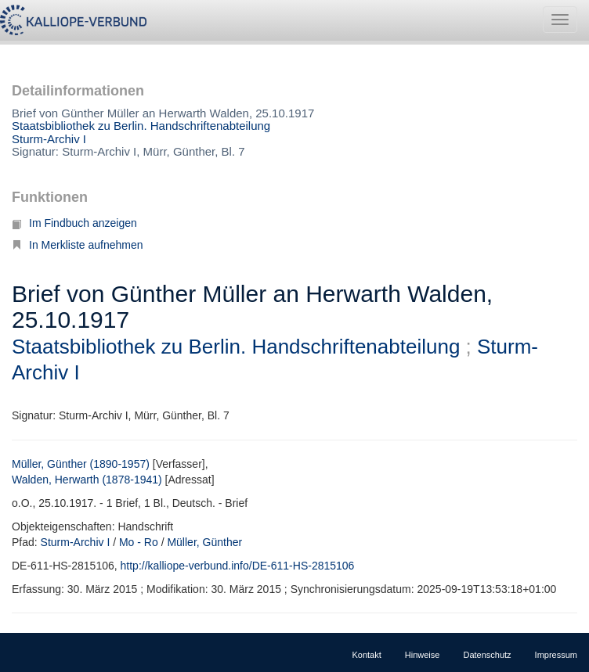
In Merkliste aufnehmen (77, 245)
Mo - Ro (138, 542)
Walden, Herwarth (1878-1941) (87, 479)
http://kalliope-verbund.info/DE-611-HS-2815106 (238, 565)
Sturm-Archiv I (49, 139)
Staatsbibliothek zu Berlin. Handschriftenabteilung (141, 125)
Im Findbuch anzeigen (74, 223)
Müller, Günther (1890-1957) (81, 464)
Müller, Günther (204, 542)
